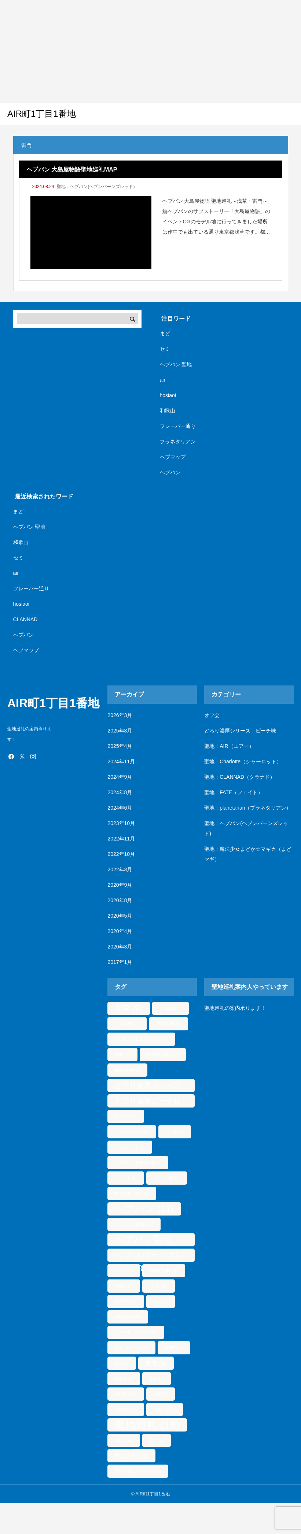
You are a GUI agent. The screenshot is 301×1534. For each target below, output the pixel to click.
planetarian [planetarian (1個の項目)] (127, 1070)
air (163, 380)
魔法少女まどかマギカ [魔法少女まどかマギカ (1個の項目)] (138, 1471)
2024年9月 (119, 777)
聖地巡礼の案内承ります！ (235, 1008)
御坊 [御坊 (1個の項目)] (122, 1363)
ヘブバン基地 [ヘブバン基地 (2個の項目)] (134, 1224)
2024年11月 (121, 761)
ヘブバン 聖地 (176, 364)
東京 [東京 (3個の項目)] (156, 1363)
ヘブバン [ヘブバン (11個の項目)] (144, 1209)
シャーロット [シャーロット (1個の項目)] (130, 1147)
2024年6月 (119, 808)
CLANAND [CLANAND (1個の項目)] (127, 1024)
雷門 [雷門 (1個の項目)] (157, 1440)
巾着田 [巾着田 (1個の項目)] (174, 1348)
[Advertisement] (141, 51)
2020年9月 (119, 885)
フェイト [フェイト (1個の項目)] (126, 1178)
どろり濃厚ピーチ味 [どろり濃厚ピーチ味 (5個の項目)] (148, 1102)
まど (165, 333)
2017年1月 (119, 962)
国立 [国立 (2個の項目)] (159, 1286)
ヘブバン (170, 472)
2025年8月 (119, 731)
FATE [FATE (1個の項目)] (122, 1054)
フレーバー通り (178, 426)
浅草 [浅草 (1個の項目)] (161, 1394)
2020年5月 (119, 916)
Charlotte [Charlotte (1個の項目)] (170, 1008)
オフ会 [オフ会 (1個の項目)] (175, 1132)
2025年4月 (119, 746)
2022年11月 (121, 839)
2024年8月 (119, 792)
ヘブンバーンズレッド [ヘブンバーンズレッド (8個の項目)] (150, 1256)
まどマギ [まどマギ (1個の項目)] (126, 1116)
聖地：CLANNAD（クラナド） (239, 777)
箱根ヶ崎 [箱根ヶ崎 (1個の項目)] (165, 1409)
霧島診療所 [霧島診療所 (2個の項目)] (131, 1456)
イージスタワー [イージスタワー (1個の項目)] (132, 1132)
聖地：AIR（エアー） (229, 746)
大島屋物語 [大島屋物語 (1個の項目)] (128, 1317)
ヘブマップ (173, 457)
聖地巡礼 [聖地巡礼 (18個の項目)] (147, 1425)
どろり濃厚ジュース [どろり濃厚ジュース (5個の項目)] (148, 1086)
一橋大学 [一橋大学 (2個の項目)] (164, 1271)
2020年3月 (119, 947)
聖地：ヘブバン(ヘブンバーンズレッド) (96, 186)
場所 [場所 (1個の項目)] (161, 1301)
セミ (165, 349)
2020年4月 (119, 931)
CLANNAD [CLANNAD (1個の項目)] (168, 1024)
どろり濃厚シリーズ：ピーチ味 (240, 731)
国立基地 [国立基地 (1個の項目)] (126, 1301)
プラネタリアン (178, 441)
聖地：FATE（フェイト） (233, 792)
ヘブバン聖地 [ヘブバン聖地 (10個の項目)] (143, 1240)
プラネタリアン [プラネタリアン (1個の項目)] (132, 1193)
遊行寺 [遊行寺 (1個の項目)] (124, 1440)
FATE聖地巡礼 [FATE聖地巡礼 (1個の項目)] (163, 1054)
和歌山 (167, 411)
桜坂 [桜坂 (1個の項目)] (157, 1378)
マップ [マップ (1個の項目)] (124, 1270)
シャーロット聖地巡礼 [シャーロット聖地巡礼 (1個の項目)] (138, 1162)
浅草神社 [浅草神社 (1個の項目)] (126, 1409)
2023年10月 (121, 823)
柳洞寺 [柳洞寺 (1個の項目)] (124, 1378)
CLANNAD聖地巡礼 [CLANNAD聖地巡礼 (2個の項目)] (141, 1039)
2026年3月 (119, 715)
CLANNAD (25, 619)
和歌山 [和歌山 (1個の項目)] (124, 1286)
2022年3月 (119, 869)
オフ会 (212, 715)
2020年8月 (119, 900)
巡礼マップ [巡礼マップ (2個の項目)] (131, 1348)
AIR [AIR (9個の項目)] (129, 1008)
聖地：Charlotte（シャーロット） (243, 761)
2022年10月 (121, 854)
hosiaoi (168, 395)
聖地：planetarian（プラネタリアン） (247, 808)
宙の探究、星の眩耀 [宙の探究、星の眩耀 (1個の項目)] (136, 1332)
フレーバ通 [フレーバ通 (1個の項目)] (167, 1178)
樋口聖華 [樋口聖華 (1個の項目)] (126, 1394)
